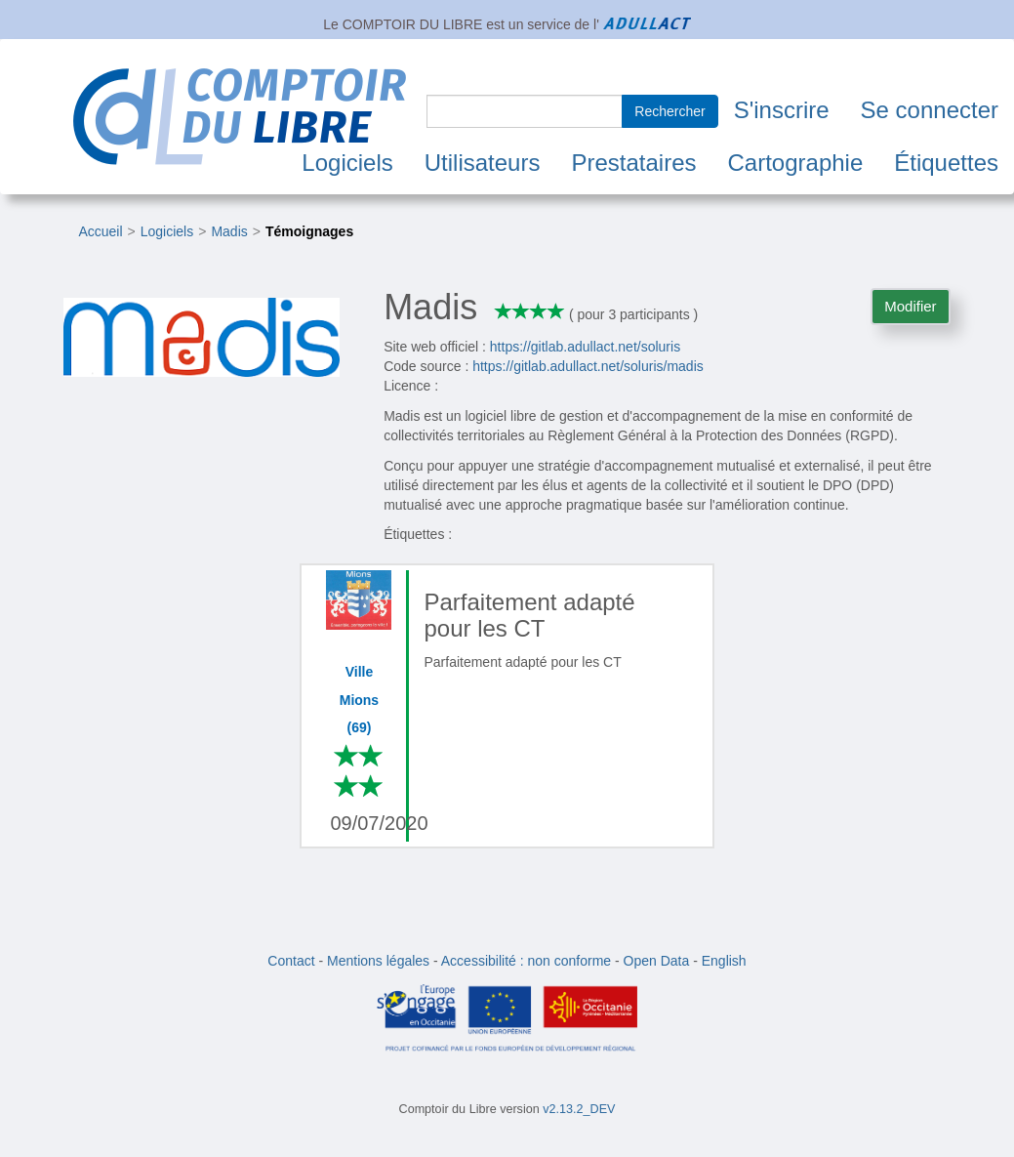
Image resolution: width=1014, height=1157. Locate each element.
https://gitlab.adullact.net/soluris (585, 346)
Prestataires (633, 162)
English (724, 961)
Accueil (100, 231)
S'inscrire (782, 110)
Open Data (657, 961)
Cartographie (796, 162)
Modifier (910, 306)
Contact (290, 961)
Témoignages (309, 231)
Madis (229, 231)
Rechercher (669, 111)
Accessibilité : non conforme (526, 961)
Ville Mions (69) (359, 699)
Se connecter (929, 110)
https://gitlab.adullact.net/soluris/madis (588, 366)
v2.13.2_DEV (579, 1109)
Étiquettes (946, 162)
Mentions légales (378, 961)
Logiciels (347, 162)
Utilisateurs (483, 162)
